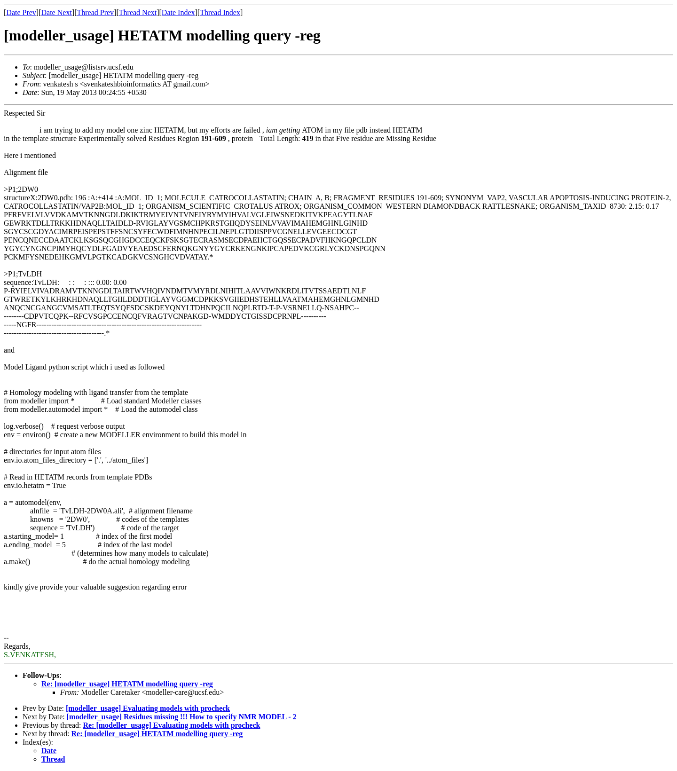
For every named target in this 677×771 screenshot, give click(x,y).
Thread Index (220, 12)
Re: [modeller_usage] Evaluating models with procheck (171, 725)
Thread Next (138, 12)
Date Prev (21, 12)
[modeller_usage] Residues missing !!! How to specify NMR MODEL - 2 (182, 717)
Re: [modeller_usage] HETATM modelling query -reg (127, 684)
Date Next (56, 12)
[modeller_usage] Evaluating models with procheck (148, 708)
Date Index (178, 12)
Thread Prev (95, 12)
